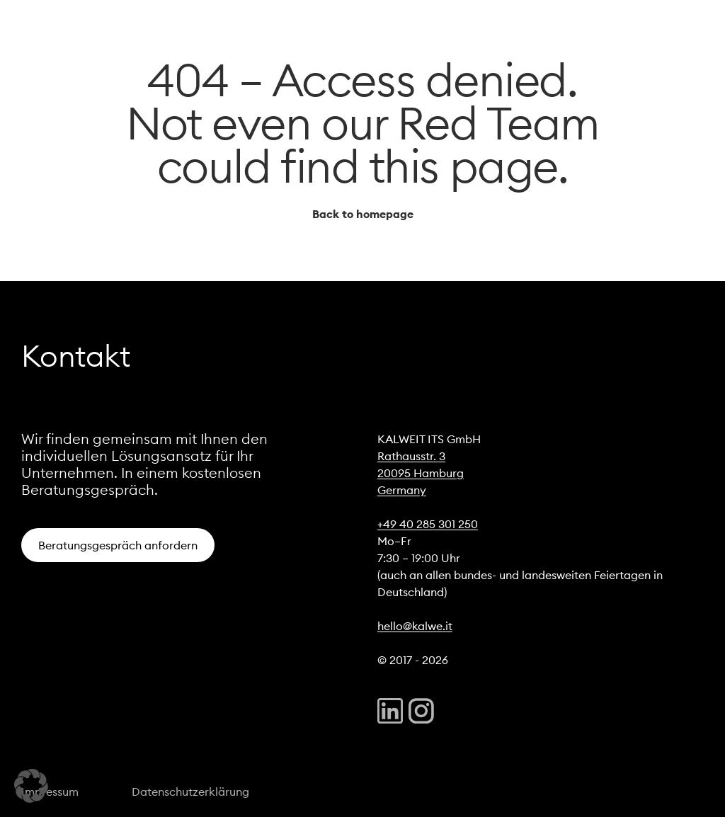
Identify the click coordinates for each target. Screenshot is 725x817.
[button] (31, 786)
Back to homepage (362, 214)
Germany (401, 490)
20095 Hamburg (420, 473)
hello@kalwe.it (414, 626)
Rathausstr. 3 (411, 456)
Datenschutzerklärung (190, 791)
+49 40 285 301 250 (427, 524)
